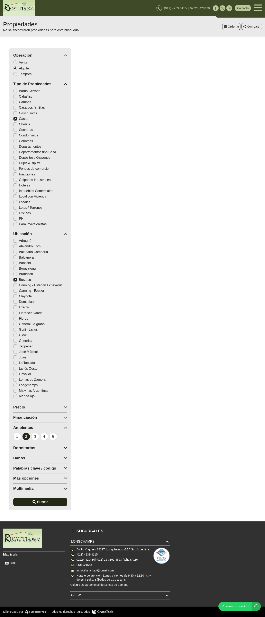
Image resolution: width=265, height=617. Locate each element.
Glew (13, 335)
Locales (15, 202)
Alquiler (16, 68)
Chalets (15, 124)
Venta (15, 62)
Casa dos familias (23, 108)
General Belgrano (22, 324)
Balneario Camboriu (24, 252)
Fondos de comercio (25, 169)
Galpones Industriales (26, 180)
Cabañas (16, 97)
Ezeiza (15, 307)
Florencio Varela (21, 313)
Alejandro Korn (21, 246)
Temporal (18, 74)
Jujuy (13, 357)
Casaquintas (19, 113)
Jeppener (17, 346)
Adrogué (16, 241)
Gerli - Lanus (19, 330)
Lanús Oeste (19, 368)
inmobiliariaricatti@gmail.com (95, 570)
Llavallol (16, 374)
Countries (17, 141)
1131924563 (84, 565)
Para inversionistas (23, 224)
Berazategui (18, 269)
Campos (16, 102)
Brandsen (17, 274)
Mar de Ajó (17, 396)
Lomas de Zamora (23, 380)
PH (12, 219)
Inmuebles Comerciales (27, 191)
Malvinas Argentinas (24, 391)
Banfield (16, 263)
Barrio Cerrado (20, 91)
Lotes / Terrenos (21, 208)
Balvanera (17, 258)
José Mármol (19, 352)
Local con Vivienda (23, 197)
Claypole (16, 296)
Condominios (19, 135)
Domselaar (18, 302)
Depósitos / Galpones (25, 158)
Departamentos (21, 146)
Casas (14, 119)
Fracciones (18, 174)
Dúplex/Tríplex (20, 163)
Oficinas (16, 213)
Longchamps (19, 385)
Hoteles (15, 185)
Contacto (243, 8)
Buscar (34, 502)
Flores (14, 319)
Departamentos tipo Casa (28, 152)
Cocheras (17, 130)
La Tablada (18, 363)
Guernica (16, 341)
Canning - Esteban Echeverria (31, 285)
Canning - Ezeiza (22, 291)
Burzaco (16, 280)
